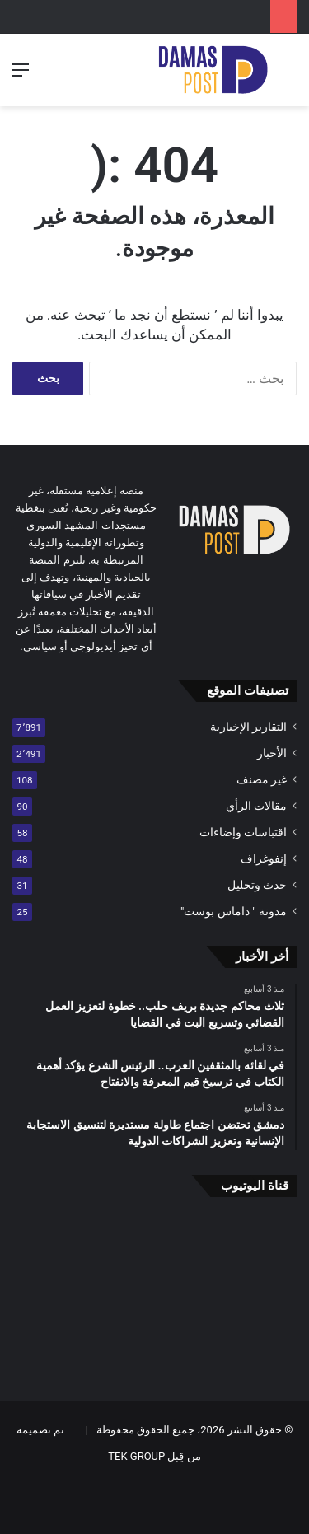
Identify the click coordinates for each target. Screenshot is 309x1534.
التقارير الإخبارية (248, 726)
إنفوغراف (264, 858)
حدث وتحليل (257, 884)
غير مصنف (261, 779)
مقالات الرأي (256, 805)
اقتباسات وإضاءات (243, 832)
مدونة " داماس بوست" (233, 911)
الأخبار (272, 753)
